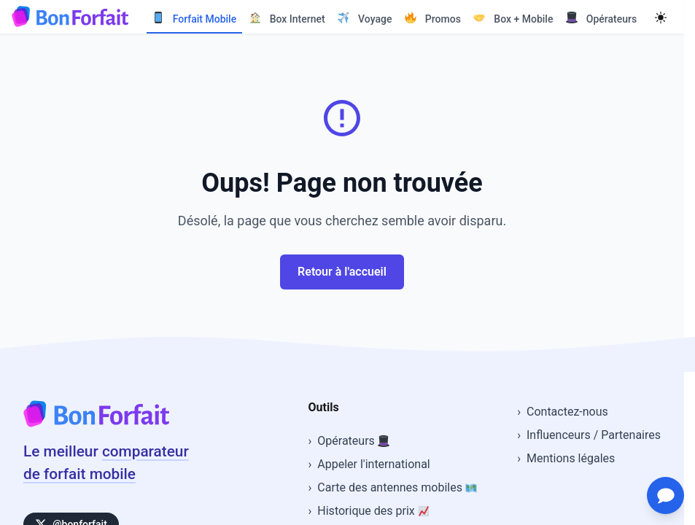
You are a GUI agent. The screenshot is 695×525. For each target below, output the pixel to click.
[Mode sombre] (660, 17)
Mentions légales (571, 458)
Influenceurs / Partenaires (594, 435)
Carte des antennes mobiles (397, 487)
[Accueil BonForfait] (96, 423)
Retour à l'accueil (342, 272)
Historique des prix (373, 511)
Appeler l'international (373, 464)
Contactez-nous (567, 412)
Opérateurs (353, 441)
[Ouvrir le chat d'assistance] (662, 492)
